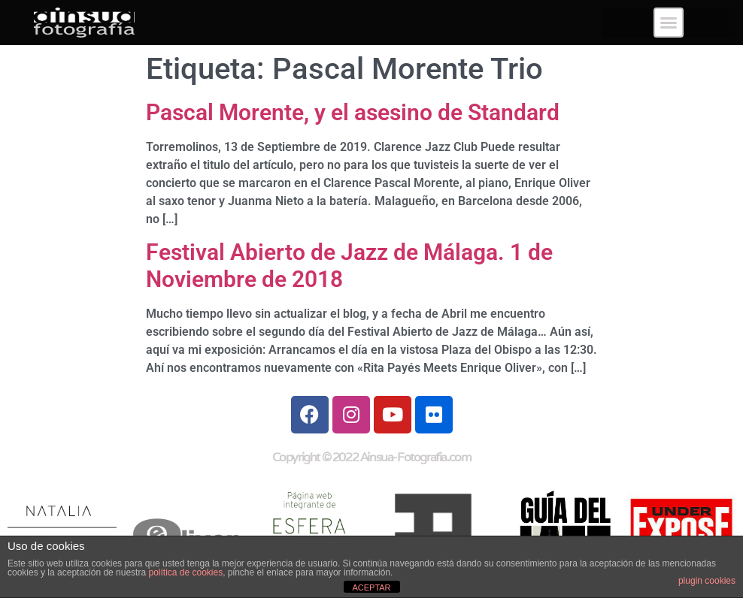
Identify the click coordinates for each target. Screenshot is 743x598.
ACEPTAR (371, 587)
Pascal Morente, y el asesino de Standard (353, 112)
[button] (669, 23)
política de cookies (185, 572)
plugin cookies (706, 580)
